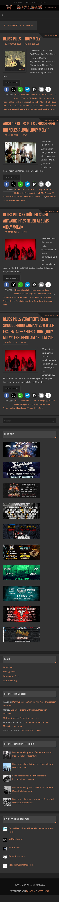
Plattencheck (31, 44)
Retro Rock (33, 301)
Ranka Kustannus (16, 856)
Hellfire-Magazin (22, 102)
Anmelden (7, 667)
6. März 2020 (11, 342)
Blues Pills (25, 94)
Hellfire (11, 102)
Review (34, 109)
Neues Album (26, 105)
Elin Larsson (44, 98)
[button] (6, 89)
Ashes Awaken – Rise (29, 718)
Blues (17, 94)
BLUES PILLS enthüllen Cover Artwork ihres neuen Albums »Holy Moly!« (26, 221)
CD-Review (33, 98)
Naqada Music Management (21, 865)
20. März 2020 (12, 232)
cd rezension (46, 94)
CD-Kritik (24, 98)
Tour (5, 304)
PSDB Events (14, 847)
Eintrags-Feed (9, 671)
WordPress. (43, 891)
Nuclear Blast (14, 200)
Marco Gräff (45, 102)
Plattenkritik (25, 109)
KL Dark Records (15, 839)
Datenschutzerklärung (35, 2)
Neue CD (50, 193)
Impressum (17, 2)
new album (51, 196)
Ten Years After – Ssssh (30, 730)
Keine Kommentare (51, 35)
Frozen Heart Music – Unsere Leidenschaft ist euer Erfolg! (31, 830)
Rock (40, 109)
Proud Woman (22, 301)
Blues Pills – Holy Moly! (22, 38)
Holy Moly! (34, 102)
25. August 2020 (13, 44)
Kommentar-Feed (11, 676)
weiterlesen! (12, 83)
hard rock (47, 189)
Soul (41, 408)
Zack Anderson (49, 109)
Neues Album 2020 (41, 105)
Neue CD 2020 (13, 105)
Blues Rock (35, 94)
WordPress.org (10, 680)
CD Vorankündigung (33, 189)
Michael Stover (10, 718)
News (24, 135)
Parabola (31, 891)
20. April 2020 (11, 135)
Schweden (48, 301)
